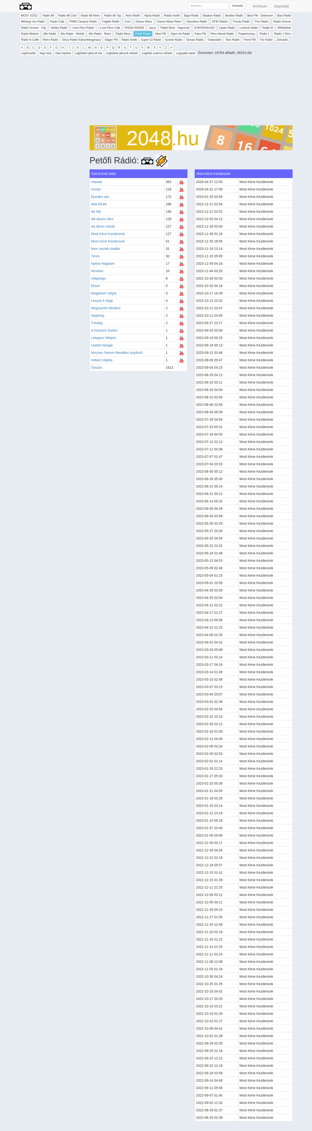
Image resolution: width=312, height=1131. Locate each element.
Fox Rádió (261, 21)
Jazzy (152, 27)
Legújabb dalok (185, 53)
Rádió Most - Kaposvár (175, 27)
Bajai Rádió (191, 15)
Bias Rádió (284, 15)
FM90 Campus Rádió (83, 21)
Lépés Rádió (227, 27)
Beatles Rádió (234, 15)
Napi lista (45, 53)
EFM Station (220, 21)
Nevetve (97, 271)
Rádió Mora (123, 33)
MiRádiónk (284, 27)
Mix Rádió (49, 33)
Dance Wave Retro (169, 21)
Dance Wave (144, 21)
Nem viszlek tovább (105, 249)
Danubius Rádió (197, 21)
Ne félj (96, 211)
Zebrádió (282, 39)
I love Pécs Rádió (83, 27)
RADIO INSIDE (134, 27)
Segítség (97, 315)
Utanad (96, 182)
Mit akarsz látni (102, 219)
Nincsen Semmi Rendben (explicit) (116, 353)
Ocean (96, 189)
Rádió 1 (264, 33)
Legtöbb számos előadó (157, 53)
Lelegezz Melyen (103, 338)
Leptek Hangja (102, 345)
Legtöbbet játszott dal (88, 53)
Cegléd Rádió (110, 21)
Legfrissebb (28, 53)
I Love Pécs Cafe (109, 27)
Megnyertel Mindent (105, 308)
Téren (95, 256)
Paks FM (200, 33)
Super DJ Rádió (151, 39)
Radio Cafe (57, 21)
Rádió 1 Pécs (282, 33)
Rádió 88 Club (67, 15)
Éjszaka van (100, 197)
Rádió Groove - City (33, 27)
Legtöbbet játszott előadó (122, 53)
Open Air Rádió (180, 33)
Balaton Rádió (212, 15)
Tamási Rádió (195, 39)
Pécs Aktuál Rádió (222, 33)
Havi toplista (63, 53)
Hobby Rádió (59, 27)
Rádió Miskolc (30, 33)
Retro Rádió (50, 39)
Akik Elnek (99, 204)
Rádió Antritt (172, 15)
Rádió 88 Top (112, 15)
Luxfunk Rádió (248, 27)
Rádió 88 (48, 15)
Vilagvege (98, 278)
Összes (96, 367)
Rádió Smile (129, 39)
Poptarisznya (246, 33)
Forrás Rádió (241, 21)
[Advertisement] (191, 91)
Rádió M (267, 27)
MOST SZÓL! (29, 15)
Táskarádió (214, 39)
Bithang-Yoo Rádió (33, 21)
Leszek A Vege (102, 301)
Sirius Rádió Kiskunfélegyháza (81, 39)
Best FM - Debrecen (260, 15)
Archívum (260, 6)
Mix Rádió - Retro (100, 33)
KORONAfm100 (204, 27)
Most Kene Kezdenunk (108, 241)
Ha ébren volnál (102, 226)
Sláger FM (111, 39)
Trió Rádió (266, 39)
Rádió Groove (282, 21)
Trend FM (249, 39)
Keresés (238, 5)
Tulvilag (96, 323)
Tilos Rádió (232, 39)
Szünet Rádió (173, 39)
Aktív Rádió (132, 15)
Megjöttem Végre (104, 293)
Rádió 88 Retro (90, 15)
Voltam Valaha (101, 360)
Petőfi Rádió (143, 33)
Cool (127, 21)
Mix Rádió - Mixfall (72, 33)
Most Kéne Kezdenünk (108, 234)
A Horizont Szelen (104, 330)
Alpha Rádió (152, 15)
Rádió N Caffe (30, 39)
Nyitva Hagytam (103, 263)
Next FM (160, 33)
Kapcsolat (281, 6)
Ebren (95, 286)
